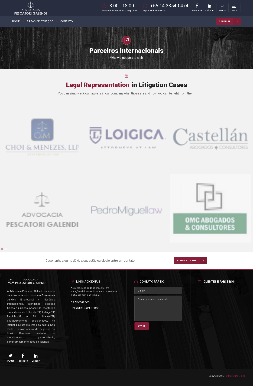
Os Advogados (80, 302)
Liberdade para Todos (85, 308)
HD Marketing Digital (235, 376)
